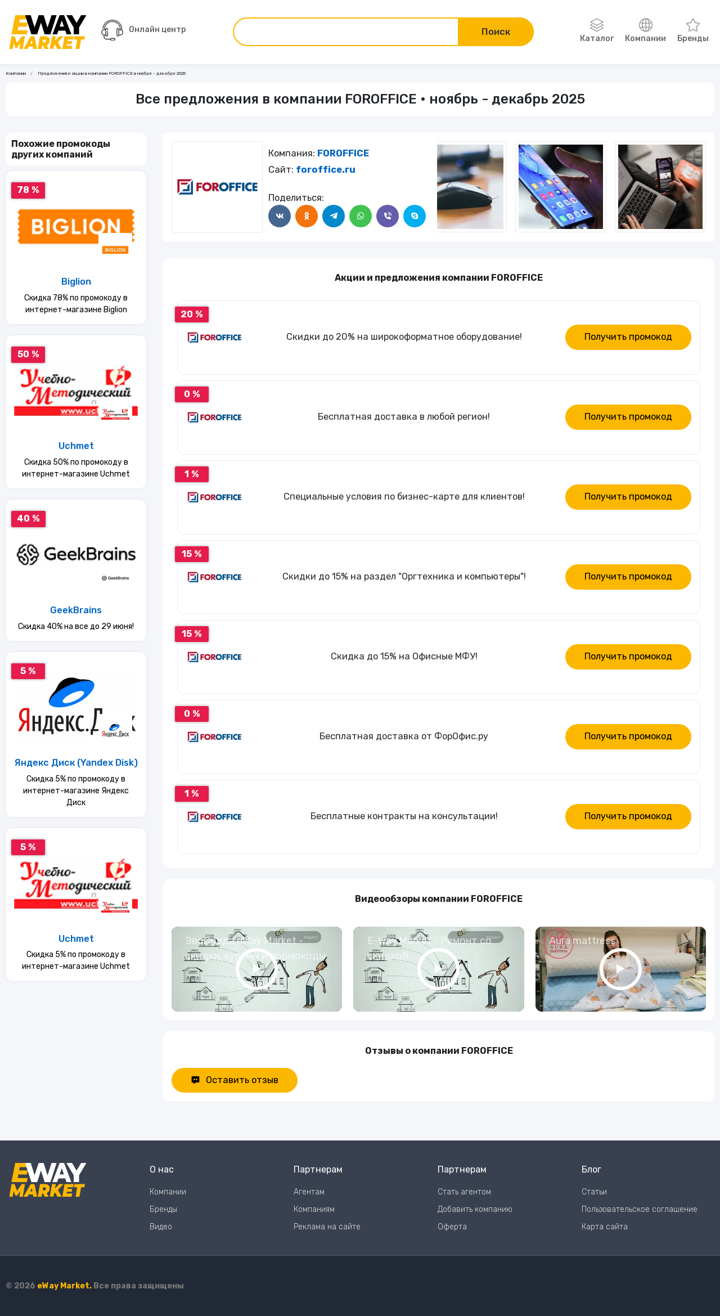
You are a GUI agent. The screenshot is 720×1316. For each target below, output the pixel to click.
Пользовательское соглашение (640, 1209)
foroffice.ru (326, 169)
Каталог (597, 31)
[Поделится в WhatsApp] (360, 216)
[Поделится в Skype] (414, 216)
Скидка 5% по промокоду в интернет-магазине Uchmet (76, 960)
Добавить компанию (475, 1209)
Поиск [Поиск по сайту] (496, 31)
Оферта (452, 1227)
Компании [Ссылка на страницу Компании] (16, 73)
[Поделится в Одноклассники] (306, 216)
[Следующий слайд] (448, 187)
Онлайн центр (143, 30)
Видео (161, 1227)
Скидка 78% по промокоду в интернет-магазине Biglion (76, 304)
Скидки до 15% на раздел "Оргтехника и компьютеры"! (404, 576)
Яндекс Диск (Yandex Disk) (76, 762)
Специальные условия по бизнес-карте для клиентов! (404, 496)
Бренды (693, 31)
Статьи (594, 1192)
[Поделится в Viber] (387, 216)
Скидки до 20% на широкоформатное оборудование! (404, 336)
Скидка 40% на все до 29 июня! (76, 626)
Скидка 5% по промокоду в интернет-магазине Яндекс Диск (76, 790)
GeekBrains (76, 610)
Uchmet (76, 446)
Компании (645, 31)
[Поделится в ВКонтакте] (279, 216)
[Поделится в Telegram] (333, 216)
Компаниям (314, 1209)
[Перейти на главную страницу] (48, 32)
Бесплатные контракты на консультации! (404, 816)
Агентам (309, 1192)
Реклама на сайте (327, 1227)
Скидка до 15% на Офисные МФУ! (404, 656)
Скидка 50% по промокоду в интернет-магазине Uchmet (76, 468)
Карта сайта (605, 1227)
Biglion (76, 281)
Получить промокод (628, 336)
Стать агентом (464, 1192)
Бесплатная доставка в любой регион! (404, 416)
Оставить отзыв (234, 1080)
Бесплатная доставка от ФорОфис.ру (404, 736)
